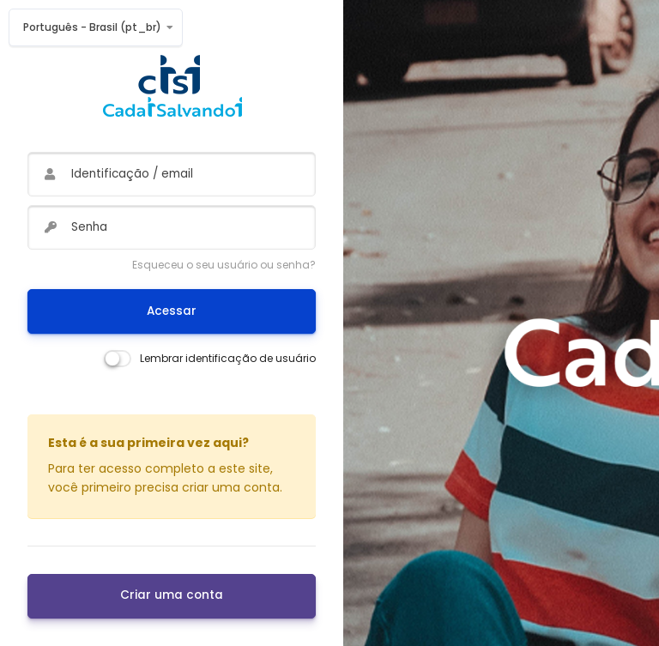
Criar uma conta (171, 595)
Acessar (171, 311)
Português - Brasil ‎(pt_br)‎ (92, 27)
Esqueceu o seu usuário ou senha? (224, 264)
